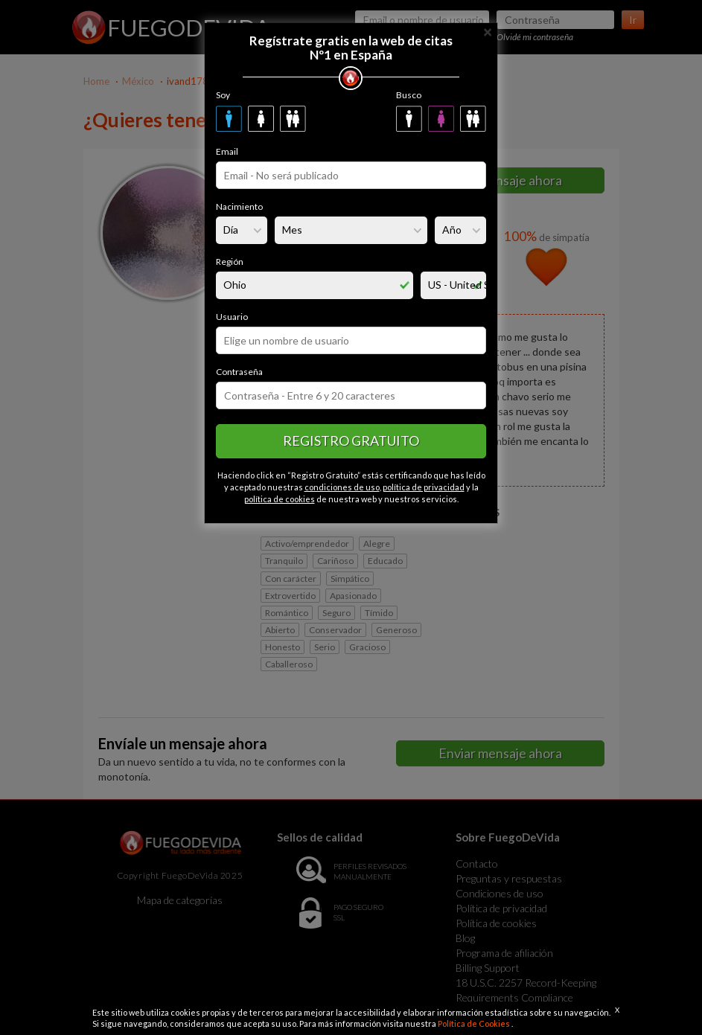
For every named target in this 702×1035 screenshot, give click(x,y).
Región (229, 261)
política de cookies (279, 499)
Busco (408, 94)
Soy (223, 94)
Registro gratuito (351, 440)
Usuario (232, 316)
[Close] (487, 31)
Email (227, 151)
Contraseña (239, 371)
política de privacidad (424, 487)
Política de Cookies (474, 1023)
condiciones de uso (342, 487)
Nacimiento (239, 206)
